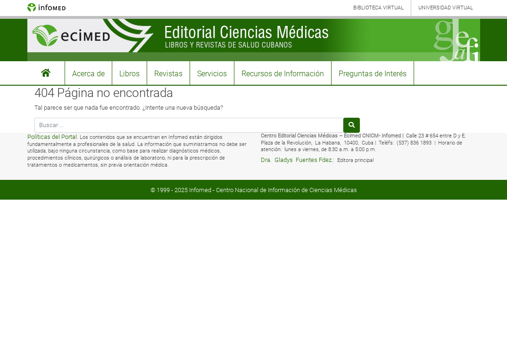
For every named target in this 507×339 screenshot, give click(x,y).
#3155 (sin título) (46, 73)
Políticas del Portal (52, 136)
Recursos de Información (282, 73)
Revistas (168, 73)
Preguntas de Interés (373, 73)
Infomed (200, 190)
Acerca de (88, 73)
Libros (129, 73)
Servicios (212, 73)
